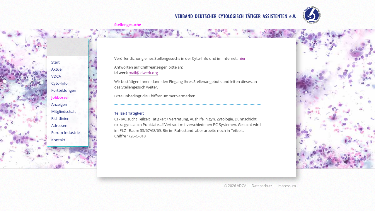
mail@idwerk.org (143, 72)
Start (55, 62)
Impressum (286, 185)
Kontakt (58, 139)
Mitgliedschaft (63, 111)
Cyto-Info (59, 83)
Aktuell (57, 69)
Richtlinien (60, 118)
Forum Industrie (65, 132)
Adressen (59, 125)
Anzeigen (59, 104)
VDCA (56, 76)
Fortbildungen (63, 90)
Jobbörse (59, 97)
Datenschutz (262, 185)
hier (242, 58)
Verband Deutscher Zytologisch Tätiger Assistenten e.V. (248, 15)
